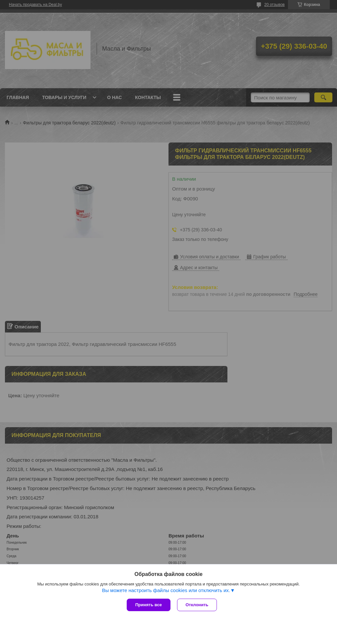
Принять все (148, 604)
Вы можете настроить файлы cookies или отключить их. (166, 590)
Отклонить (197, 604)
